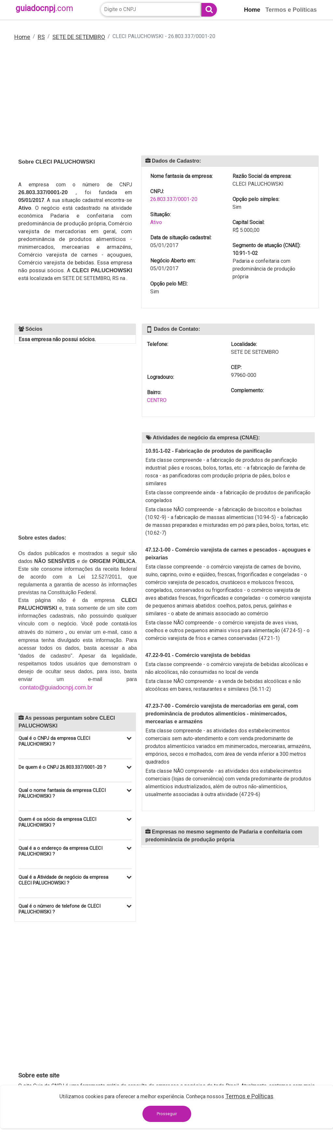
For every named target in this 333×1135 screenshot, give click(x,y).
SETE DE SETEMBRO (78, 36)
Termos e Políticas (249, 1096)
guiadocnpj (44, 8)
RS (41, 36)
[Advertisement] (166, 102)
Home (22, 36)
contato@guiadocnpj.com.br (56, 687)
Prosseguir (167, 1113)
